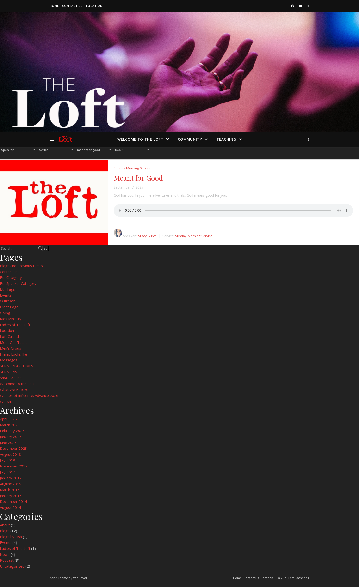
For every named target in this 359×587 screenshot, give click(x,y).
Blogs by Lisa (11, 536)
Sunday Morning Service (132, 168)
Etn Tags (7, 289)
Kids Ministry (10, 318)
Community (190, 139)
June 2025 (8, 442)
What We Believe (14, 389)
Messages (8, 360)
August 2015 (10, 483)
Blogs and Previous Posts (21, 265)
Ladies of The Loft (15, 324)
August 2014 (10, 507)
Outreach (7, 301)
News (5, 554)
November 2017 (13, 466)
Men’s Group (10, 348)
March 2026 (10, 424)
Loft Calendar (11, 336)
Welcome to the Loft (140, 139)
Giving (5, 313)
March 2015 (10, 489)
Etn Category (11, 277)
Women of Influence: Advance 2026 (29, 395)
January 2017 (11, 477)
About (5, 524)
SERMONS (8, 372)
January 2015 (11, 495)
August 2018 (10, 454)
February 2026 (12, 430)
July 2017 (7, 472)
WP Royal (80, 578)
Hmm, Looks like (13, 354)
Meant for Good (138, 178)
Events (6, 295)
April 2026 (8, 418)
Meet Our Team (13, 342)
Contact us (72, 6)
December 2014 (13, 501)
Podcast (7, 560)
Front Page (9, 307)
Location (94, 6)
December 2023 (13, 448)
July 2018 (7, 460)
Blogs (4, 530)
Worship (7, 401)
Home (54, 6)
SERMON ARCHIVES (16, 366)
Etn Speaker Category (18, 283)
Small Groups (11, 377)
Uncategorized (12, 566)
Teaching (226, 139)
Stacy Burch (147, 236)
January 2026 (11, 436)
